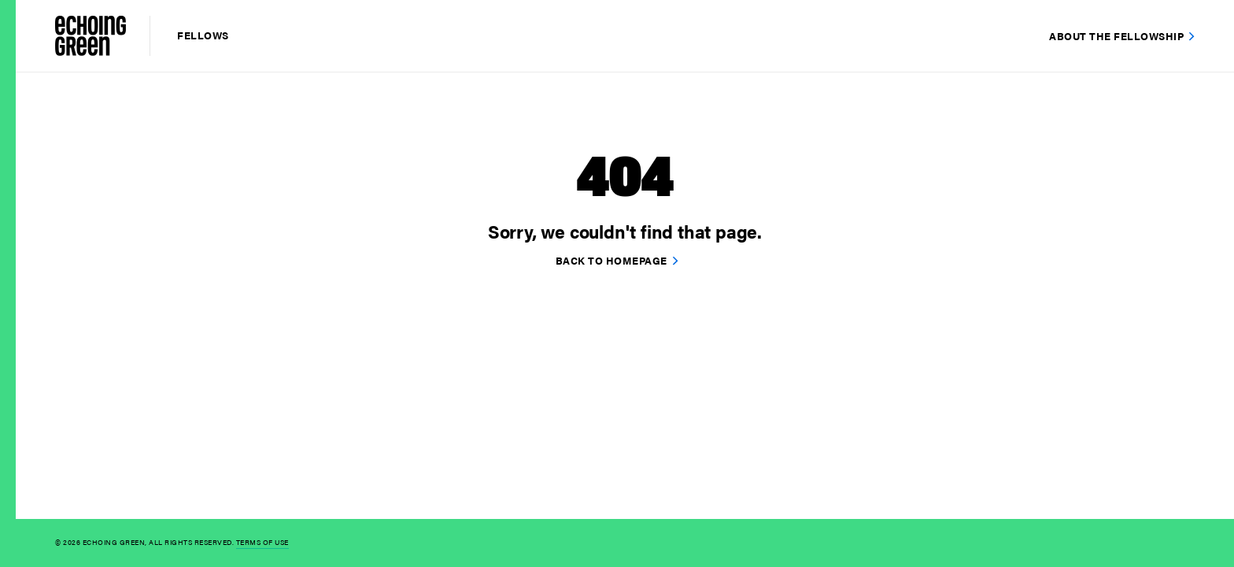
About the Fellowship (1116, 35)
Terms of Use (262, 542)
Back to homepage (611, 260)
